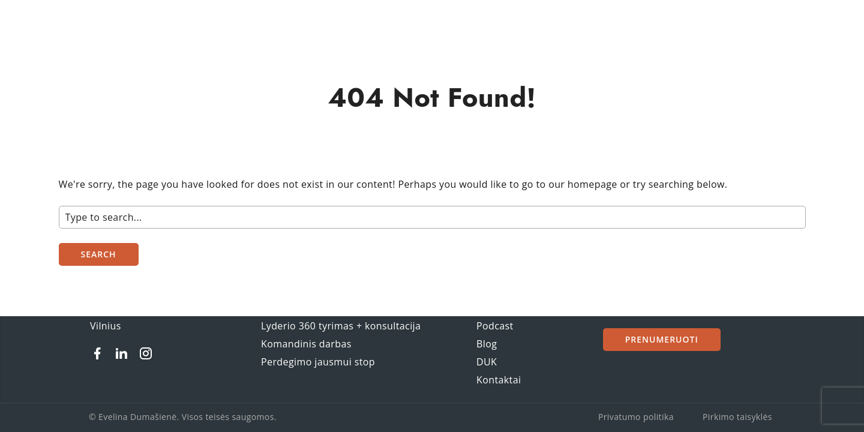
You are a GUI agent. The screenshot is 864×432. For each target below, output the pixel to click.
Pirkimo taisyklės (737, 416)
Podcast (495, 325)
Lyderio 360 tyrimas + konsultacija (341, 325)
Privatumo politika (636, 416)
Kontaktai (498, 379)
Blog (486, 343)
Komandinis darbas (306, 343)
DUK (486, 361)
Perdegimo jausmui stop (318, 361)
